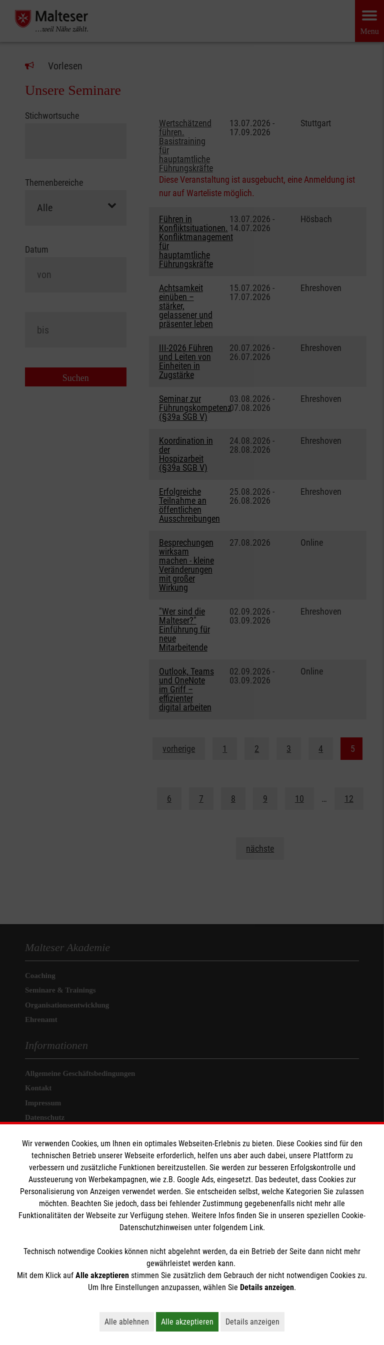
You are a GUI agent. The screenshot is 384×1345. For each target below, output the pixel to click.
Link (256, 1227)
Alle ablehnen (129, 1322)
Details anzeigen (255, 1322)
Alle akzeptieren (189, 1322)
